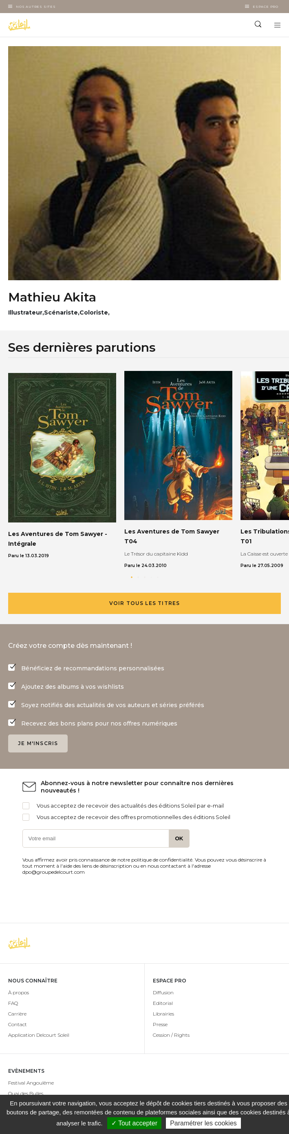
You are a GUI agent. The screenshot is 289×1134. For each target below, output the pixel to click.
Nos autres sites (36, 6)
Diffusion (163, 992)
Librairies (163, 1014)
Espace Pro (265, 6)
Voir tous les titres (144, 603)
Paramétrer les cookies (203, 1123)
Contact (17, 1024)
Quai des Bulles (25, 1093)
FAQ (13, 1003)
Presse (160, 1024)
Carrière (17, 1014)
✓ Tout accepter (134, 1123)
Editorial (163, 1003)
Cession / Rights (171, 1035)
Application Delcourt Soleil (38, 1035)
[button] (131, 577)
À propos (18, 992)
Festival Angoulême (31, 1083)
